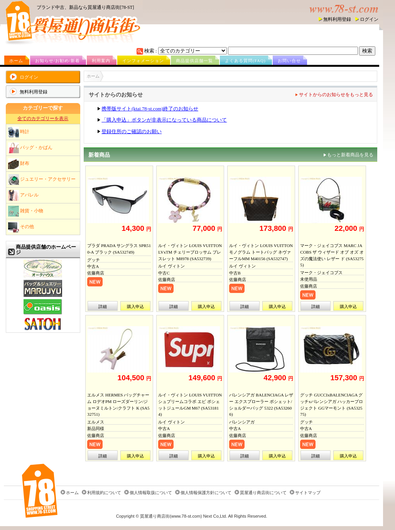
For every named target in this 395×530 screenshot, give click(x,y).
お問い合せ (289, 60)
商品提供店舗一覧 (194, 60)
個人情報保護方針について (206, 492)
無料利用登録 (337, 19)
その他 (21, 227)
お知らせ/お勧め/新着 (57, 60)
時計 (18, 132)
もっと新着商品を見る (350, 154)
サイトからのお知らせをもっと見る (336, 94)
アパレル (23, 195)
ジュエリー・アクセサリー (42, 179)
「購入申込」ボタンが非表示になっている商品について (164, 120)
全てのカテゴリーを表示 (42, 118)
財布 (18, 163)
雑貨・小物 (25, 211)
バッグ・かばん (30, 147)
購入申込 (135, 306)
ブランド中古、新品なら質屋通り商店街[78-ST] (85, 7)
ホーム (16, 60)
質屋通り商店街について (263, 492)
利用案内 (101, 60)
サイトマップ (308, 492)
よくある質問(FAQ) (245, 60)
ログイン (369, 19)
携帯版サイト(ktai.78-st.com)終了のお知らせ (149, 109)
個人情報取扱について (151, 492)
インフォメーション (143, 60)
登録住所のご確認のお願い (131, 131)
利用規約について (104, 492)
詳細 (102, 306)
